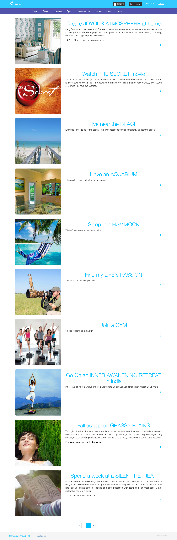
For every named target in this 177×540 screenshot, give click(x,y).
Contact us (41, 536)
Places (98, 11)
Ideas (161, 3)
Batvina (165, 535)
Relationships (83, 11)
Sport (69, 11)
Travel (35, 11)
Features (150, 3)
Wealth (109, 11)
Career (46, 11)
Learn (119, 11)
